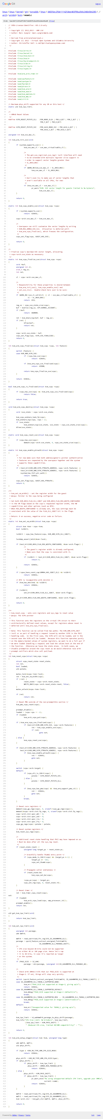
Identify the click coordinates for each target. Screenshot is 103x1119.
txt (92, 1115)
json (99, 1115)
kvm (20, 15)
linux (4, 11)
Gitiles (14, 1115)
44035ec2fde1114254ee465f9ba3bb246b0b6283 (72, 11)
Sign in (98, 4)
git (26, 11)
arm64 (12, 15)
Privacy (21, 1115)
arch (4, 15)
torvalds (34, 11)
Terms (27, 1115)
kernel (19, 11)
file (52, 21)
